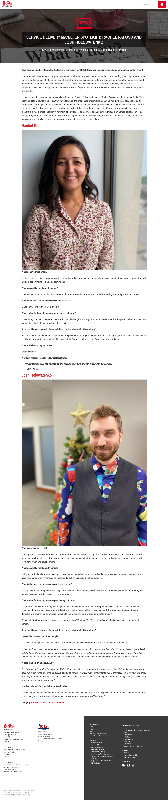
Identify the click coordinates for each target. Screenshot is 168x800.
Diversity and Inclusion (98, 734)
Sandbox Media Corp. (23, 795)
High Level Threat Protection (101, 761)
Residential (127, 744)
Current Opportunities (130, 755)
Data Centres (127, 737)
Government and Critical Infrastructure (136, 730)
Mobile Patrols (96, 763)
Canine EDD (95, 745)
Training (94, 758)
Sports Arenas (128, 739)
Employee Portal (95, 724)
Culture (92, 731)
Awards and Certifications (99, 736)
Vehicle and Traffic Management (102, 756)
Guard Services (96, 743)
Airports (126, 728)
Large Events (127, 741)
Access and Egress (97, 747)
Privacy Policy (7, 790)
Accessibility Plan (20, 790)
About (92, 727)
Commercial (127, 735)
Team (92, 729)
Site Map (31, 790)
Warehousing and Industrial (132, 746)
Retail (125, 732)
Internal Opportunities (130, 757)
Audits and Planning (98, 752)
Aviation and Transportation (101, 754)
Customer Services (97, 749)
